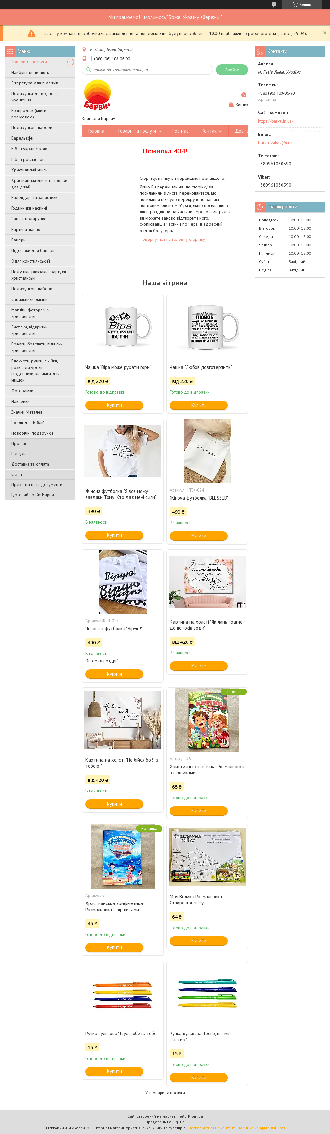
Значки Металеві (27, 412)
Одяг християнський (30, 261)
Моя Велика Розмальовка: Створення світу (196, 900)
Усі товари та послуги (165, 1093)
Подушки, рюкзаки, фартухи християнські (38, 275)
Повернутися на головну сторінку (172, 239)
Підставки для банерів (33, 250)
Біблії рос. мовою (28, 159)
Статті (16, 474)
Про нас (19, 443)
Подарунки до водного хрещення (34, 97)
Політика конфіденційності (262, 1127)
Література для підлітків (34, 83)
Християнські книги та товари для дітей (39, 184)
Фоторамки (22, 391)
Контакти (212, 130)
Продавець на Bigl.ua (165, 1122)
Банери (18, 240)
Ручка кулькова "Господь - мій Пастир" (200, 1036)
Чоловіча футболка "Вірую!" (114, 628)
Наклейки (20, 401)
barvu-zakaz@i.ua (275, 142)
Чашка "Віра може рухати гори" (118, 367)
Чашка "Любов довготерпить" (201, 367)
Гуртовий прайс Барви (32, 495)
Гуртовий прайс (307, 130)
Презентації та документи (36, 484)
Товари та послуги (29, 62)
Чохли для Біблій (28, 422)
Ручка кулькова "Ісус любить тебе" (121, 1033)
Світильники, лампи (29, 299)
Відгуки (18, 454)
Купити (114, 405)
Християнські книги (29, 170)
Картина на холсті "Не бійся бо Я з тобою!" (121, 763)
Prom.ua (195, 1116)
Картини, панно (25, 229)
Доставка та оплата (30, 464)
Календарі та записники (34, 197)
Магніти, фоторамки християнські (30, 313)
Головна (96, 130)
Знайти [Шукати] (232, 69)
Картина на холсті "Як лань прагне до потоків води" (206, 625)
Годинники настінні (29, 208)
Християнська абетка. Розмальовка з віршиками (207, 769)
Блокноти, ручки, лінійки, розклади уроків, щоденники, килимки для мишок (35, 370)
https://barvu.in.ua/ (275, 121)
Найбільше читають (30, 72)
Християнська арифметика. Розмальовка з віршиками (114, 906)
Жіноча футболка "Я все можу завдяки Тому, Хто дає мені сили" (121, 494)
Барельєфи (22, 138)
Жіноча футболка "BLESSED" (199, 498)
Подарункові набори (31, 127)
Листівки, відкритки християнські (29, 330)
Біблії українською (29, 149)
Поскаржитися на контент (211, 1127)
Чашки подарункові (30, 219)
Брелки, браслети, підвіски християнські (37, 347)
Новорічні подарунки (32, 433)
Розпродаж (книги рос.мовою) (28, 114)
